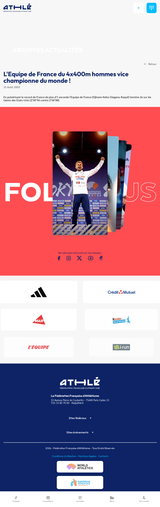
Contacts (103, 456)
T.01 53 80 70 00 (60, 402)
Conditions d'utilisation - (65, 456)
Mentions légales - (88, 456)
